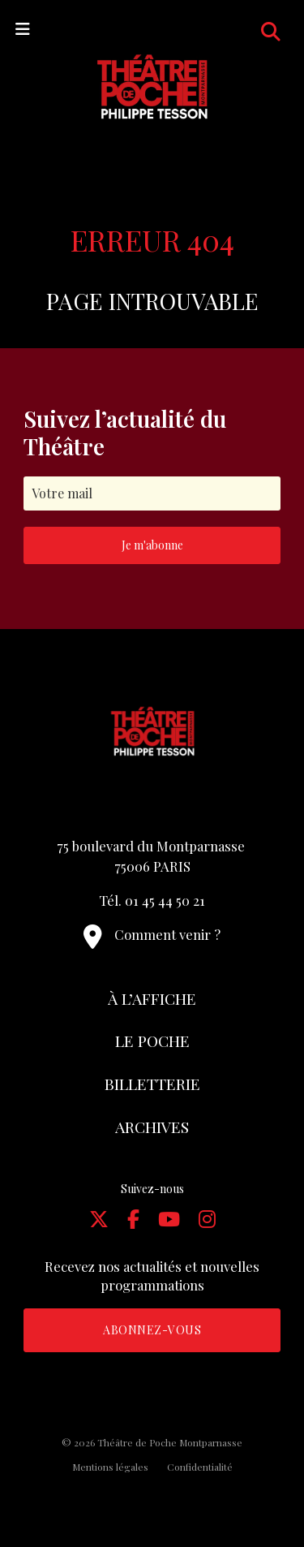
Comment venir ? (152, 934)
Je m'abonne (152, 545)
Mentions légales (110, 1466)
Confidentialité (200, 1466)
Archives (152, 1126)
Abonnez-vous (152, 1330)
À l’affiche (152, 998)
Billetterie (152, 1083)
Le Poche (152, 1040)
